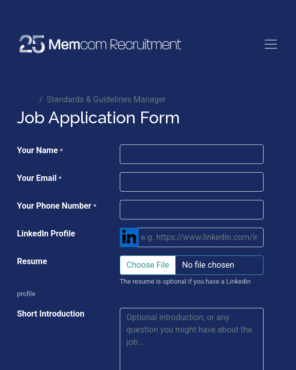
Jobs (26, 99)
